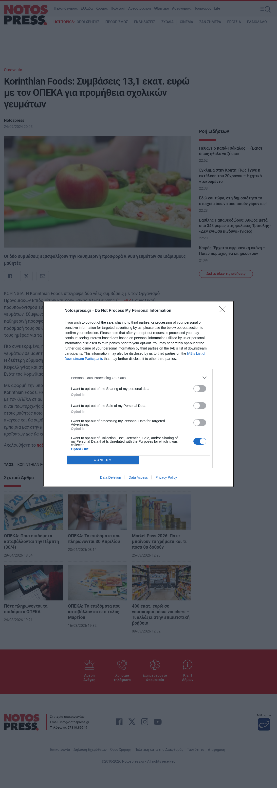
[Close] (224, 310)
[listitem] (138, 377)
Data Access (138, 477)
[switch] (199, 388)
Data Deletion (110, 477)
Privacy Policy (166, 477)
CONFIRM (103, 460)
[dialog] (139, 394)
